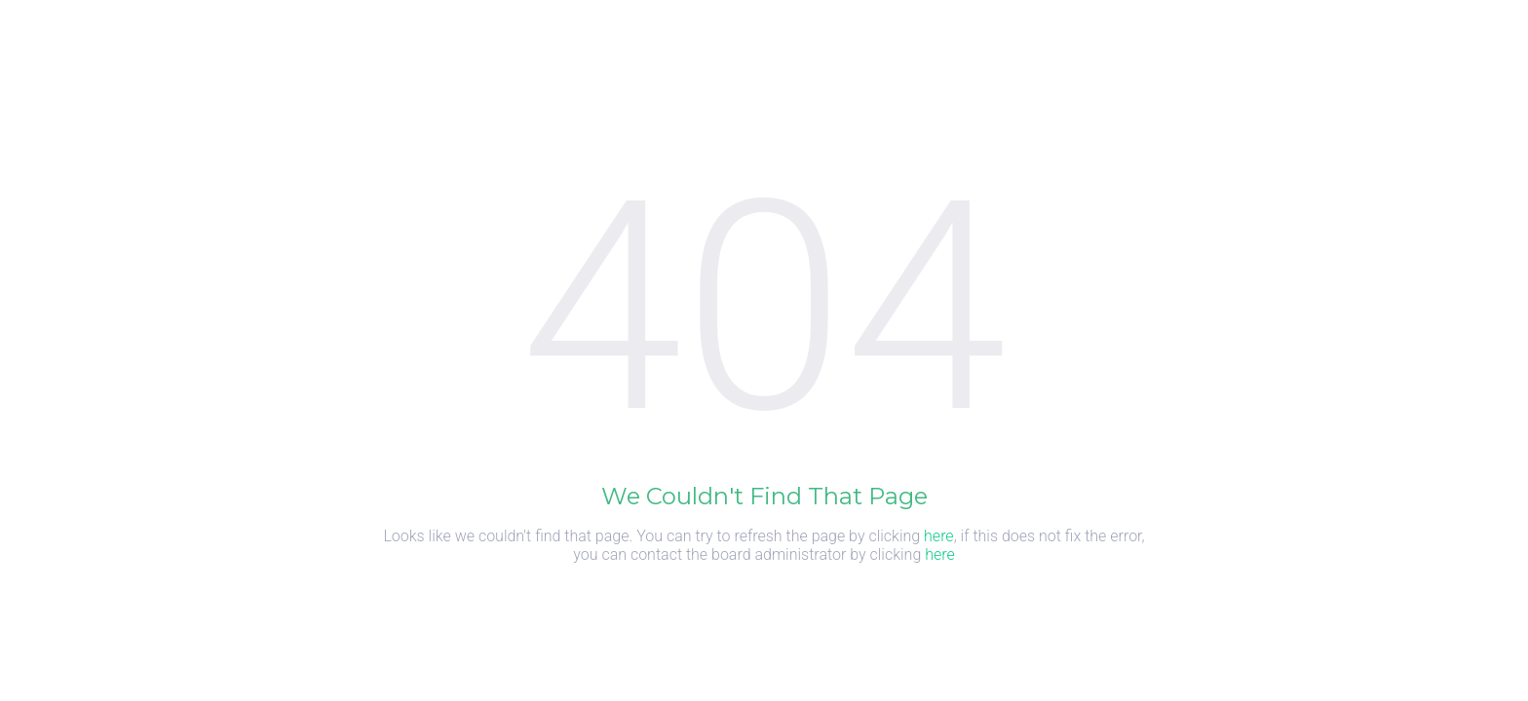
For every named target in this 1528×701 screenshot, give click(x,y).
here (939, 536)
